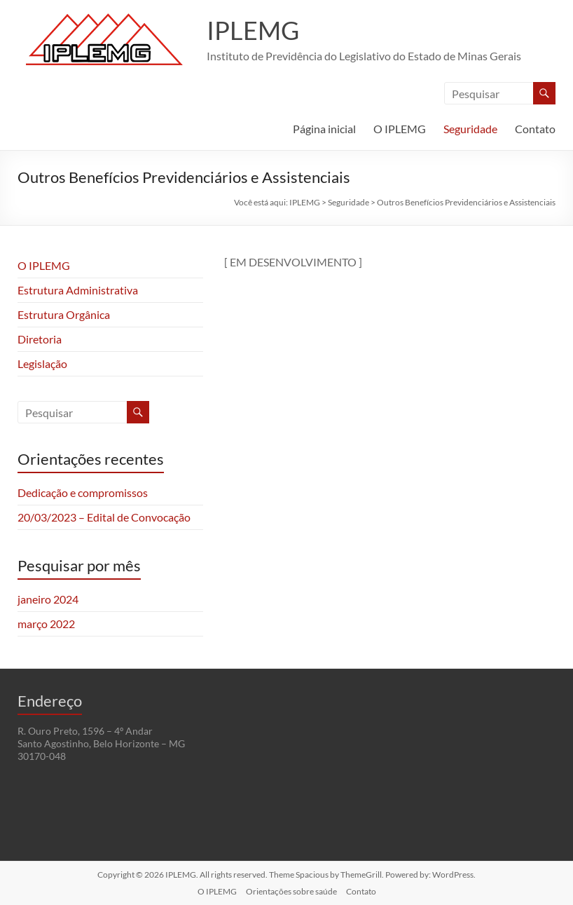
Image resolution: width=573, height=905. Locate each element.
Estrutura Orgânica (64, 314)
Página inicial (324, 128)
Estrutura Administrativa (78, 290)
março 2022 (46, 623)
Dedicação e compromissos (83, 492)
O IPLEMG (399, 128)
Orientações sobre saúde (291, 891)
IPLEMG (253, 30)
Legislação (42, 363)
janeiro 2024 (48, 599)
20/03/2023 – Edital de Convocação (104, 517)
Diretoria (40, 339)
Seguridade (470, 128)
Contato (535, 128)
